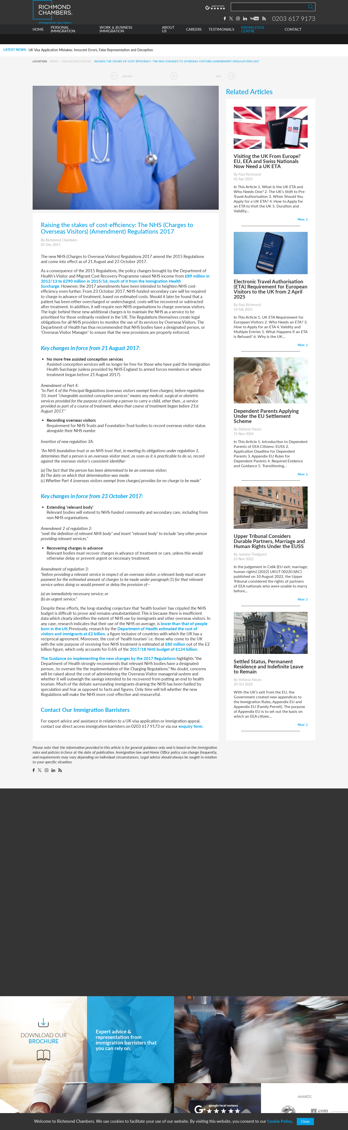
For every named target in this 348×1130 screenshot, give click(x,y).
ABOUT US (168, 39)
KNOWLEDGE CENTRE (253, 39)
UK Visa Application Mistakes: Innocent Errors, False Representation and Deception (91, 50)
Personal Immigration (124, 1068)
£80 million (175, 644)
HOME (38, 39)
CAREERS (194, 39)
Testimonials (116, 1104)
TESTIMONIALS (221, 39)
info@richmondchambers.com (208, 1104)
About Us (114, 1086)
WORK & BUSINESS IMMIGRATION (116, 39)
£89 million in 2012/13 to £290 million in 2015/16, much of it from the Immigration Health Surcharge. (125, 281)
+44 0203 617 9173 (199, 1099)
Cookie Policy (279, 1121)
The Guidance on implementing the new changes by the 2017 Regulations (108, 658)
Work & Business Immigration (131, 1077)
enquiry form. (191, 726)
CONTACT (293, 39)
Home (54, 61)
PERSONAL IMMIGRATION (63, 39)
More (217, 1006)
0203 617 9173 (293, 23)
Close (305, 1121)
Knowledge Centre (76, 61)
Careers (112, 1095)
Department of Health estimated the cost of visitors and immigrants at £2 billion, (119, 631)
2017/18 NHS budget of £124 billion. (164, 649)
